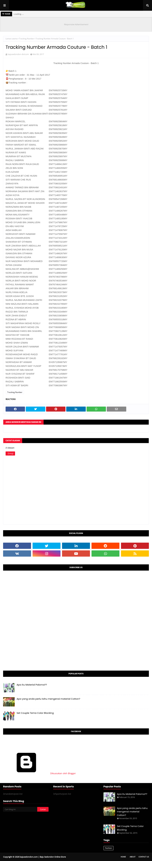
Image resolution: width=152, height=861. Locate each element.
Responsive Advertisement (76, 24)
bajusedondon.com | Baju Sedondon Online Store (43, 856)
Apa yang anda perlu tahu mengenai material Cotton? (48, 698)
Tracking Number (26, 38)
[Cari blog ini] (20, 809)
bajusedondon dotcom (18, 54)
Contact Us (144, 857)
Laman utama (12, 38)
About (132, 857)
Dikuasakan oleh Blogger (39, 773)
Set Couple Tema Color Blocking (35, 713)
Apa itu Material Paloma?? (32, 684)
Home (123, 857)
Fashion (108, 848)
